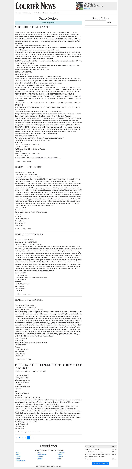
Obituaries (40, 456)
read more (87, 8)
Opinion (18, 456)
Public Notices (54, 13)
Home (17, 452)
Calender (39, 458)
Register (60, 456)
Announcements (41, 454)
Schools (39, 452)
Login (59, 458)
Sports (18, 458)
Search (109, 22)
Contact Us (61, 452)
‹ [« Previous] (16, 438)
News (17, 454)
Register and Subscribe (100, 463)
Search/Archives (20, 460)
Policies (60, 454)
